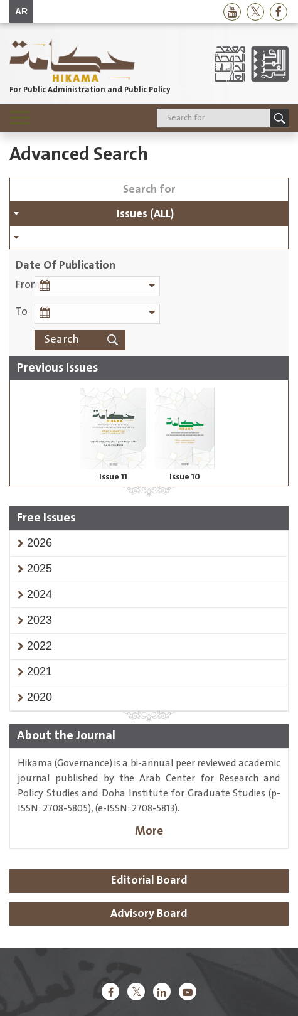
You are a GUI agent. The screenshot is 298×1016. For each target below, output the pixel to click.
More (149, 831)
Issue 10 (184, 477)
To (22, 312)
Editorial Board (149, 880)
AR (21, 11)
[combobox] (149, 213)
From (25, 285)
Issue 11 (113, 477)
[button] (39, 543)
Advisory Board (149, 913)
